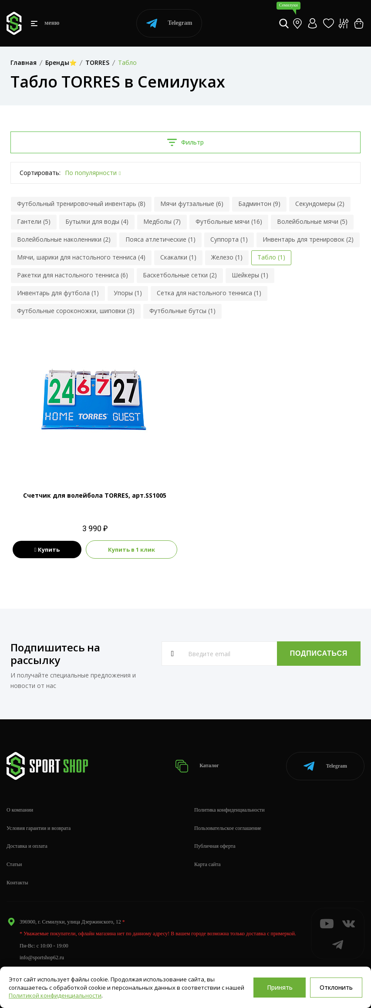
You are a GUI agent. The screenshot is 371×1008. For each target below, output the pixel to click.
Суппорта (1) (229, 239)
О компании (20, 810)
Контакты (17, 883)
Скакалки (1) (178, 257)
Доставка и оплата (27, 846)
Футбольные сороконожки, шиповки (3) (76, 311)
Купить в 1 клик (131, 549)
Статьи (14, 864)
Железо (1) (227, 257)
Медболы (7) (162, 221)
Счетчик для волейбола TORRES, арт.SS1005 (94, 495)
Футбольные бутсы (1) (182, 311)
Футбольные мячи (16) (229, 221)
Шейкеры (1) (250, 275)
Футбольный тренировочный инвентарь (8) (81, 203)
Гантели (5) (34, 221)
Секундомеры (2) (319, 203)
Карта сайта (207, 864)
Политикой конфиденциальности (55, 995)
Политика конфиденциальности (229, 810)
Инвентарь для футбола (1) (58, 293)
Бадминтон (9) (259, 203)
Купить (47, 549)
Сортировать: (40, 173)
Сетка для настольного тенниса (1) (209, 293)
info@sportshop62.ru (42, 957)
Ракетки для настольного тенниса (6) (72, 275)
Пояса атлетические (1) (160, 239)
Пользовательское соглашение (227, 828)
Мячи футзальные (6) (191, 203)
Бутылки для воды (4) (96, 221)
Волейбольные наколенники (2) (64, 239)
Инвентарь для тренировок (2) (308, 239)
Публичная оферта (215, 846)
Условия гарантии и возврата (39, 828)
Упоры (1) (128, 293)
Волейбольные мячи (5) (312, 221)
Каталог (197, 766)
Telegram (169, 23)
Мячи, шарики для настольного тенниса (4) (81, 257)
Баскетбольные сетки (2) (180, 275)
